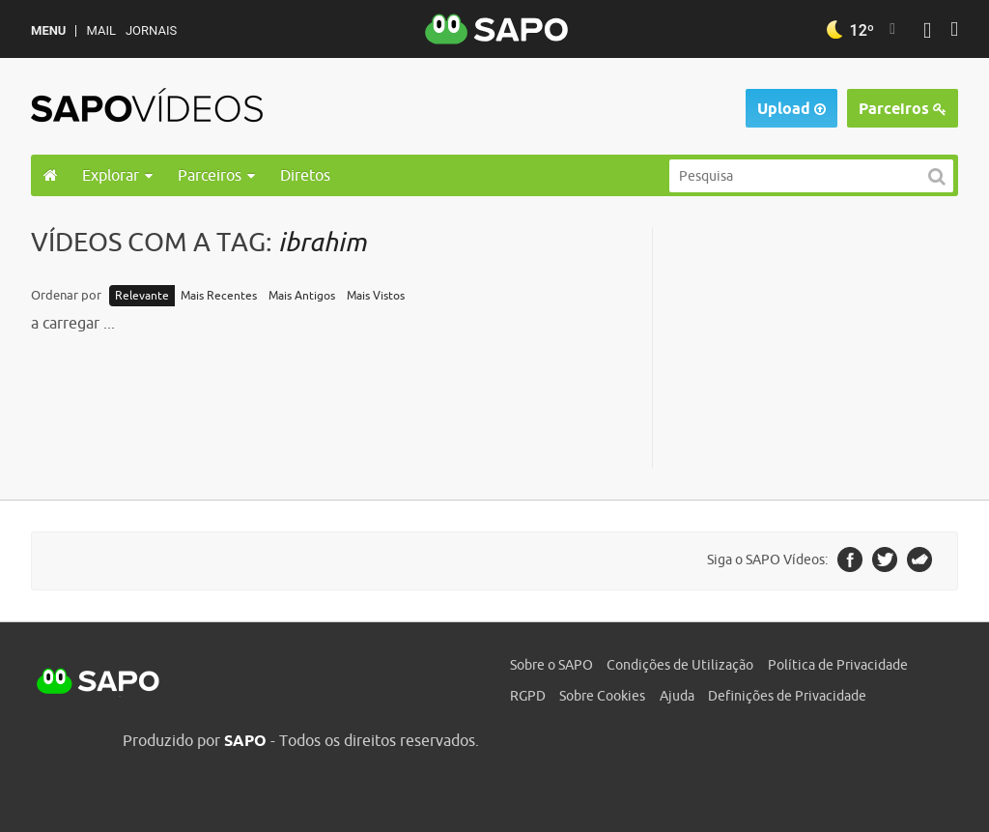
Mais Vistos (376, 295)
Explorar (117, 175)
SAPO (98, 682)
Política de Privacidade (838, 665)
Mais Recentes (219, 295)
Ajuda (677, 695)
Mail (100, 30)
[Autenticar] (927, 32)
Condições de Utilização (680, 665)
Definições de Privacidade (787, 695)
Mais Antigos (301, 295)
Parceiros (903, 109)
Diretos (305, 175)
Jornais (151, 30)
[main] (494, 348)
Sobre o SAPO (551, 665)
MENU (48, 30)
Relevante (142, 295)
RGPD (528, 695)
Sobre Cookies (602, 695)
